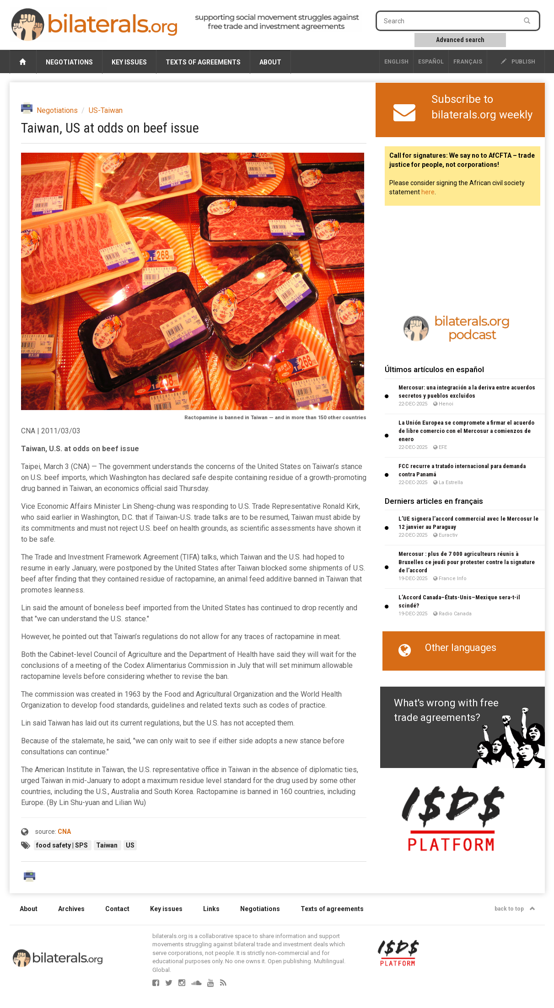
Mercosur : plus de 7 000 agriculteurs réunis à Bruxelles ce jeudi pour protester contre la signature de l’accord (466, 562)
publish (518, 62)
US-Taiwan (106, 110)
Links (211, 908)
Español (431, 62)
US (130, 845)
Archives (71, 908)
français (467, 62)
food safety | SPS (62, 845)
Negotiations (69, 62)
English (396, 62)
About (270, 62)
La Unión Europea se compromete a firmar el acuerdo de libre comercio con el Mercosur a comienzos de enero (466, 431)
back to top (515, 909)
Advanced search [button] (460, 39)
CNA (64, 831)
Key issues (129, 62)
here (428, 192)
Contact (117, 908)
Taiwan (107, 845)
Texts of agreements (203, 62)
